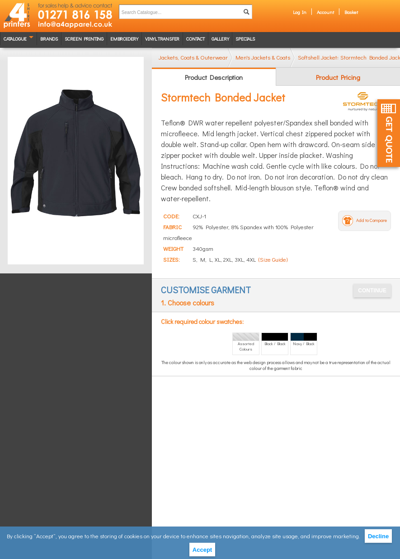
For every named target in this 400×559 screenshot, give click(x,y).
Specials (244, 38)
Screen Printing (84, 38)
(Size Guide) (273, 259)
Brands (49, 38)
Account (325, 12)
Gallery (220, 38)
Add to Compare (371, 220)
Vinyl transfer (162, 38)
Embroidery (124, 38)
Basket (351, 12)
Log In (299, 12)
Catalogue (15, 38)
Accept (202, 549)
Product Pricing (338, 77)
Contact (195, 38)
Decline (378, 536)
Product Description (214, 77)
